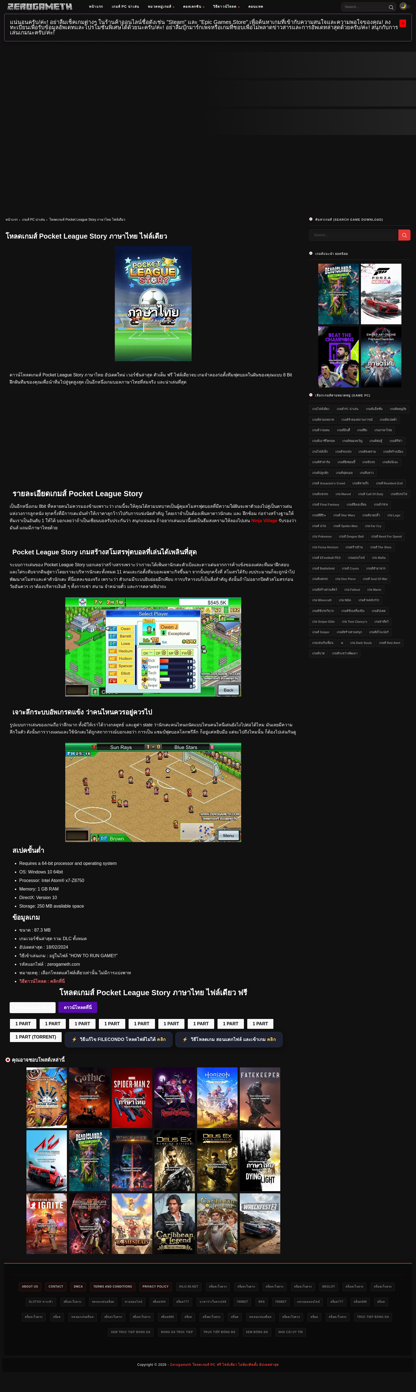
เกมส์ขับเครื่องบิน (353, 611)
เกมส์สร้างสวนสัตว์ (324, 589)
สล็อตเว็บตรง (251, 1287)
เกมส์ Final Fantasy (325, 504)
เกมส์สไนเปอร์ (378, 632)
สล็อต (124, 1318)
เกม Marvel (343, 494)
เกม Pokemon (322, 536)
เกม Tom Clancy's (354, 621)
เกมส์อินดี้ (343, 430)
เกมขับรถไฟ (399, 494)
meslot (377, 1287)
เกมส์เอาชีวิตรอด (323, 441)
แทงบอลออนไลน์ (41, 1318)
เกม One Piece (345, 579)
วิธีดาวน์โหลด (226, 7)
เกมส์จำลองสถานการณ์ (357, 419)
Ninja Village (264, 520)
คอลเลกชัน (193, 7)
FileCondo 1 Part (32, 1007)
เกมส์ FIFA (381, 504)
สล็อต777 (267, 1302)
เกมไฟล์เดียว (320, 409)
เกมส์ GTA (319, 526)
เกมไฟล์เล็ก (320, 451)
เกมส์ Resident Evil (389, 483)
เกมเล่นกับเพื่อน (322, 642)
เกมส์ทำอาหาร (375, 568)
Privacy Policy (180, 1287)
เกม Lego (393, 515)
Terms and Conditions (133, 1287)
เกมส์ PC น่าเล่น (125, 7)
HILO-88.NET (218, 1287)
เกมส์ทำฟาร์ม (321, 462)
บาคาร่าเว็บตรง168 (301, 1302)
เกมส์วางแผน (321, 430)
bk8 (356, 1302)
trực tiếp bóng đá (325, 1334)
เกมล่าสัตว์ (381, 621)
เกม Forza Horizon (325, 547)
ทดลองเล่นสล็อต (176, 1302)
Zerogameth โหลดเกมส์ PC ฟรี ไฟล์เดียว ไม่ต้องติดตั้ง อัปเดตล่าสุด (224, 1383)
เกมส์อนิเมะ (390, 462)
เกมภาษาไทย (383, 430)
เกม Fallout (352, 589)
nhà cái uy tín (207, 1349)
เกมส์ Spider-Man (345, 526)
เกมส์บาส (318, 653)
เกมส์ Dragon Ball (351, 536)
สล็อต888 (100, 1318)
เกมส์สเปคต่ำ (388, 419)
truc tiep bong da (174, 1334)
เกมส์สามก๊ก (360, 483)
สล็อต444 (240, 1302)
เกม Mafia (378, 557)
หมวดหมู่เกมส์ (161, 7)
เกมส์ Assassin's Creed (328, 483)
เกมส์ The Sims (380, 547)
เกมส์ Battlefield (323, 568)
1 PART (23, 1023)
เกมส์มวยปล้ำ (371, 515)
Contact (68, 1287)
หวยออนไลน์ (211, 1302)
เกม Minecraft (321, 600)
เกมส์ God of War (375, 579)
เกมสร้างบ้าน (354, 547)
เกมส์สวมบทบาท (323, 419)
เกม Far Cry (373, 526)
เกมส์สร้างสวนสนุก (349, 632)
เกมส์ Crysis (350, 568)
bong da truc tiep (277, 1334)
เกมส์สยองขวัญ (352, 441)
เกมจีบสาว (367, 472)
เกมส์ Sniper (320, 632)
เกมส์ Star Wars (344, 515)
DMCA (94, 1287)
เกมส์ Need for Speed (386, 536)
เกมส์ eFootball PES (326, 557)
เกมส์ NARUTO (368, 600)
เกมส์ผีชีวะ (319, 515)
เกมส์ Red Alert (389, 642)
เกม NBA (345, 600)
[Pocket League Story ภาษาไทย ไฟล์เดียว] (153, 695)
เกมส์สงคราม (367, 451)
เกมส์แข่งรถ (320, 494)
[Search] (391, 7)
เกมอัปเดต (378, 611)
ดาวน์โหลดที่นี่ (78, 1007)
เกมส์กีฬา (396, 441)
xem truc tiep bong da (226, 1334)
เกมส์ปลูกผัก (320, 472)
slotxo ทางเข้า (106, 1302)
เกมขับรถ (368, 462)
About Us (39, 1287)
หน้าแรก (96, 7)
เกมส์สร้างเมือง (393, 451)
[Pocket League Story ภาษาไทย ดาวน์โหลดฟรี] (153, 840)
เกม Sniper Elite (323, 621)
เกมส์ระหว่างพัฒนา (344, 653)
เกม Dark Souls (361, 642)
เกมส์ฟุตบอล (344, 472)
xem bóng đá (367, 1334)
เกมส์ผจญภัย (398, 409)
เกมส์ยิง (362, 430)
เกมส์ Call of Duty (370, 494)
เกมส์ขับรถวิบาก (323, 611)
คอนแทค (255, 7)
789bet (334, 1302)
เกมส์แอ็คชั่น (374, 409)
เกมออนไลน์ (356, 557)
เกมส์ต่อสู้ (375, 441)
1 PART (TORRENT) (35, 1037)
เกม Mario (374, 589)
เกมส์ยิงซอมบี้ (346, 462)
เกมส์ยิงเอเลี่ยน (356, 504)
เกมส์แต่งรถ (320, 579)
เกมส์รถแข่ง (343, 451)
